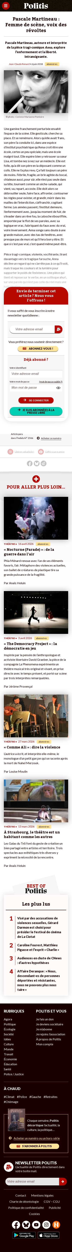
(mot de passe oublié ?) (50, 381)
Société (9, 1034)
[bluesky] (26, 1225)
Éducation (10, 1064)
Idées (7, 1039)
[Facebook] (16, 1225)
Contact (20, 1195)
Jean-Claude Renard (19, 64)
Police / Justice (14, 1074)
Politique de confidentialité (26, 1207)
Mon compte (44, 1044)
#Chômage (11, 1101)
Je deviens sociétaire (49, 1024)
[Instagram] (46, 1225)
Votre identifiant (18, 367)
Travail (8, 1054)
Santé (7, 1069)
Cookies (34, 1214)
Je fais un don (45, 1019)
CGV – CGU (52, 1201)
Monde (8, 1049)
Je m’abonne (44, 1029)
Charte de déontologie (24, 1201)
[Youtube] (36, 1225)
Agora (8, 1019)
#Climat (9, 1096)
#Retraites (50, 1096)
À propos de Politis (48, 1039)
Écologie (9, 1029)
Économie (10, 1059)
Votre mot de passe (19, 381)
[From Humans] (56, 1225)
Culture (9, 1044)
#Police (22, 1096)
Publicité (55, 1207)
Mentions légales (42, 1195)
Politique (10, 1024)
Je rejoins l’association (50, 1034)
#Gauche (35, 1096)
